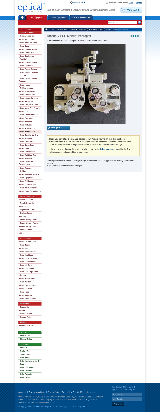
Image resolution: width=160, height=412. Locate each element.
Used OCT (24, 111)
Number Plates (25, 317)
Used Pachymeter (27, 118)
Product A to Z (68, 392)
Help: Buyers (25, 358)
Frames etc (24, 307)
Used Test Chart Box (28, 155)
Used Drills (24, 248)
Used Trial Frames (27, 181)
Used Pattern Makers (28, 285)
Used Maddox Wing (27, 101)
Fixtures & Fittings (27, 196)
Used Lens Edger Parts (29, 272)
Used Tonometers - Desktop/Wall (27, 163)
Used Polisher (25, 282)
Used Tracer (24, 292)
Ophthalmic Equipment (78, 29)
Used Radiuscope (27, 125)
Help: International (27, 367)
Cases (22, 310)
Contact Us (24, 351)
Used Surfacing (26, 295)
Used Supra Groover (28, 299)
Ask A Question (58, 128)
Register (139, 3)
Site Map (80, 392)
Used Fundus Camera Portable (28, 80)
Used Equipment (37, 17)
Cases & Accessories (81, 17)
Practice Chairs (26, 230)
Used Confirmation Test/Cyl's (27, 57)
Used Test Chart (26, 158)
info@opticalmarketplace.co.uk (43, 402)
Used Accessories (27, 36)
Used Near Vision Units (29, 105)
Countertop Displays (27, 203)
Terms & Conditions (37, 392)
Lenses (23, 275)
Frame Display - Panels (29, 223)
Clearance (24, 322)
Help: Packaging (26, 374)
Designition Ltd (82, 407)
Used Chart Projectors (28, 49)
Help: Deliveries (26, 371)
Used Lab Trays (26, 265)
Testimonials (25, 354)
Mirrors (23, 233)
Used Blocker (25, 245)
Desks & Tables (26, 213)
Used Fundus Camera (28, 69)
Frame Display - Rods (28, 220)
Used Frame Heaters (28, 252)
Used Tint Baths (26, 289)
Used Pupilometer (27, 122)
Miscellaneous (25, 304)
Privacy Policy (54, 392)
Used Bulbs (24, 46)
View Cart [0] (133, 10)
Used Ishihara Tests (27, 91)
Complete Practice (27, 200)
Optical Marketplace (31, 8)
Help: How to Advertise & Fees (29, 362)
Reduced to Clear (26, 326)
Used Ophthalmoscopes (29, 115)
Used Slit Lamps (26, 138)
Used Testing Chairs (27, 152)
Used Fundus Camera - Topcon (29, 73)
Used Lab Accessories (28, 258)
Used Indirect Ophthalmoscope (26, 86)
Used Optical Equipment (59, 29)
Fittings (23, 216)
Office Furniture (26, 314)
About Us (23, 348)
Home (22, 17)
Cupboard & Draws (27, 210)
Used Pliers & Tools (27, 279)
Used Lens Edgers (27, 268)
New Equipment (59, 17)
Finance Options (26, 339)
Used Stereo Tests (27, 145)
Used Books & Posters (28, 43)
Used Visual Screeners (28, 188)
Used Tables (24, 148)
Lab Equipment (26, 238)
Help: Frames (25, 377)
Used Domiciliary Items (29, 62)
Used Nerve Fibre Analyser (30, 108)
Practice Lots (25, 336)
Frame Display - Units (28, 226)
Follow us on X (78, 2)
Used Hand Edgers (27, 255)
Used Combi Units (27, 53)
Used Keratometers (27, 95)
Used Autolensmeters (28, 242)
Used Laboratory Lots (28, 262)
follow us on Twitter (108, 149)
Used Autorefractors (27, 39)
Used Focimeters (26, 66)
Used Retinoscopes (27, 128)
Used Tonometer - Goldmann (27, 169)
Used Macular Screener (29, 98)
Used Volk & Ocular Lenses (30, 191)
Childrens (23, 206)
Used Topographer (27, 178)
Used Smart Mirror (27, 142)
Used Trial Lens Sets (28, 185)
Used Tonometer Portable (29, 174)
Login (131, 3)
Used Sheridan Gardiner (29, 135)
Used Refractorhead (96, 29)
